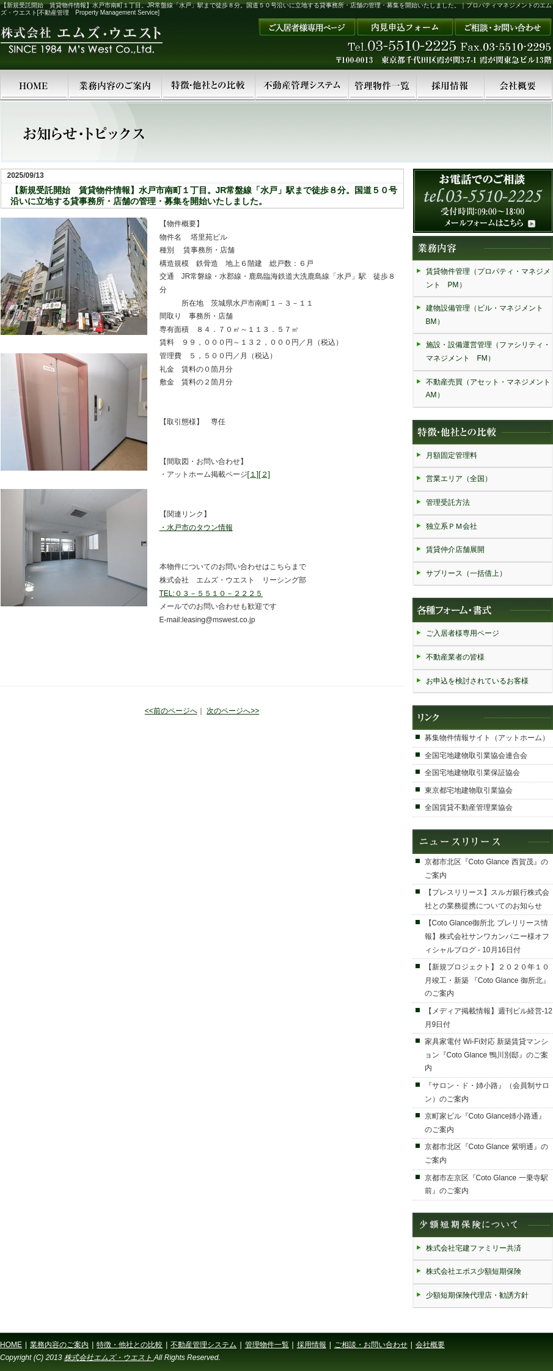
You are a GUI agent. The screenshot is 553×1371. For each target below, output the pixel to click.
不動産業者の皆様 (455, 657)
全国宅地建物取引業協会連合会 (476, 755)
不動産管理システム (203, 1344)
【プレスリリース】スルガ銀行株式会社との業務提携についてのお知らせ (487, 899)
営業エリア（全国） (459, 478)
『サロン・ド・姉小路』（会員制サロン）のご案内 (487, 1092)
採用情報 (311, 1344)
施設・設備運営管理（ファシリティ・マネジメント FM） (488, 351)
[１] (253, 474)
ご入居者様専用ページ (462, 633)
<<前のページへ (171, 711)
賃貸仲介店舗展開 (455, 549)
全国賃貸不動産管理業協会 (469, 807)
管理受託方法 (448, 502)
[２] (264, 474)
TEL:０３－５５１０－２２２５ (211, 593)
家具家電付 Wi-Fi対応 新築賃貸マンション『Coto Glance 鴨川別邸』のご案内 (487, 1054)
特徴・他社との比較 (130, 1344)
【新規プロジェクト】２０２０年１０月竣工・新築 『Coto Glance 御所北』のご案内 (487, 980)
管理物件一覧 (267, 1344)
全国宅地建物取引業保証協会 (472, 772)
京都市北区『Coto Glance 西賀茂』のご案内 (486, 869)
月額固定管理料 (451, 455)
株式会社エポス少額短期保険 (473, 1271)
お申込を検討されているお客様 (477, 681)
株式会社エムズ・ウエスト (109, 1357)
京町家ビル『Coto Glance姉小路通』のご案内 (485, 1123)
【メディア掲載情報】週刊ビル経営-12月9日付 (488, 1018)
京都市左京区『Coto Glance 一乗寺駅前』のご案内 (486, 1185)
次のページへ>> (233, 711)
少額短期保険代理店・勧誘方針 (477, 1295)
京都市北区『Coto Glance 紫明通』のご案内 (486, 1153)
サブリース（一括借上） (466, 573)
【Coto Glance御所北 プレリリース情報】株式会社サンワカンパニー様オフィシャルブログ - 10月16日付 (487, 936)
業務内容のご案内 (59, 1344)
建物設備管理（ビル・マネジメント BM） (488, 315)
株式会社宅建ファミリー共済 (473, 1248)
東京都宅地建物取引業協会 (469, 790)
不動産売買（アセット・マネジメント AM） (489, 389)
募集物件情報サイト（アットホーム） (487, 737)
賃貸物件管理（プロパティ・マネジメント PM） (488, 278)
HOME (11, 1344)
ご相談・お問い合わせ (371, 1344)
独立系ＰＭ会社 (451, 526)
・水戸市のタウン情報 (196, 527)
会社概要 (430, 1344)
